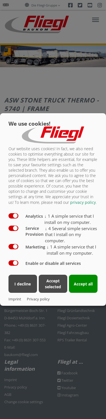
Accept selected (53, 283)
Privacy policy (38, 299)
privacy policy (83, 202)
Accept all (83, 284)
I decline (22, 284)
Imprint (14, 299)
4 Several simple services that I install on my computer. (71, 235)
